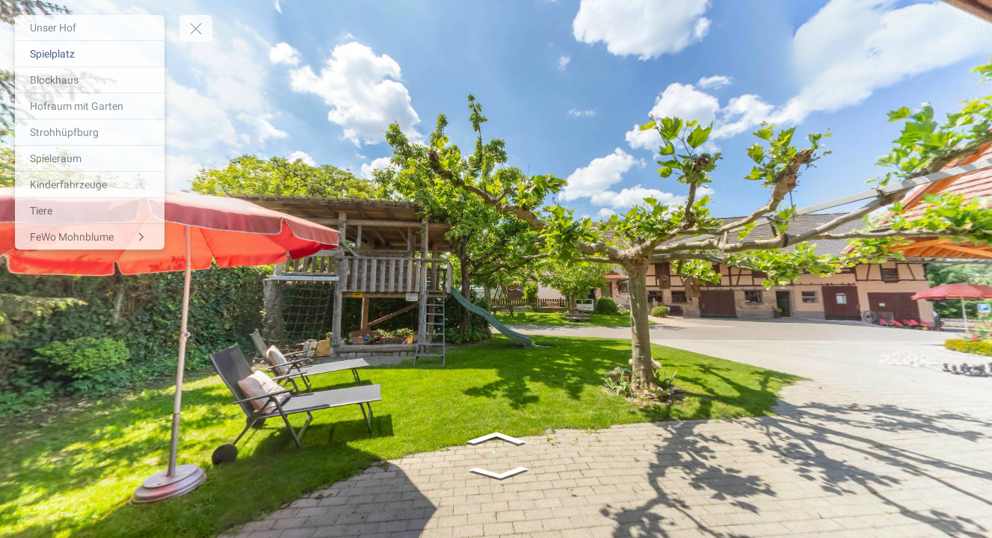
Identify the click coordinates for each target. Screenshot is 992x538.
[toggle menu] (195, 28)
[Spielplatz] (89, 54)
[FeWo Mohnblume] (89, 237)
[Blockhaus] (89, 80)
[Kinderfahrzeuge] (89, 184)
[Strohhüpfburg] (89, 132)
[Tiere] (89, 210)
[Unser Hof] (89, 27)
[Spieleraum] (89, 158)
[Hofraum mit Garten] (89, 106)
